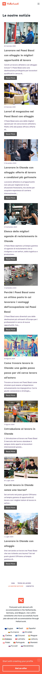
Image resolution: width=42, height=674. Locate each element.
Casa (13, 583)
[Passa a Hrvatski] (27, 632)
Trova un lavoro (24, 583)
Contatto (30, 586)
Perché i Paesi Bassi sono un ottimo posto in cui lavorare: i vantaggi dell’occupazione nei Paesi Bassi (20, 302)
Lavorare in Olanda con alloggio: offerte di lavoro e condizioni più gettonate (20, 172)
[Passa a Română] (32, 642)
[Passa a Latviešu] (20, 639)
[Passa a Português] (19, 642)
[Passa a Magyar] (32, 635)
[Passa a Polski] (6, 642)
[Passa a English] (9, 628)
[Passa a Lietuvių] (33, 639)
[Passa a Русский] (13, 646)
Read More (10, 78)
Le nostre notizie (15, 586)
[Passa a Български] (13, 632)
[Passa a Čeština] (7, 635)
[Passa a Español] (30, 628)
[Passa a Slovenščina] (27, 646)
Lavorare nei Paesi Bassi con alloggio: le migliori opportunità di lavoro (19, 55)
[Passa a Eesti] (20, 628)
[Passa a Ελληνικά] (20, 635)
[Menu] (38, 4)
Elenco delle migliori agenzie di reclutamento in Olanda (20, 236)
